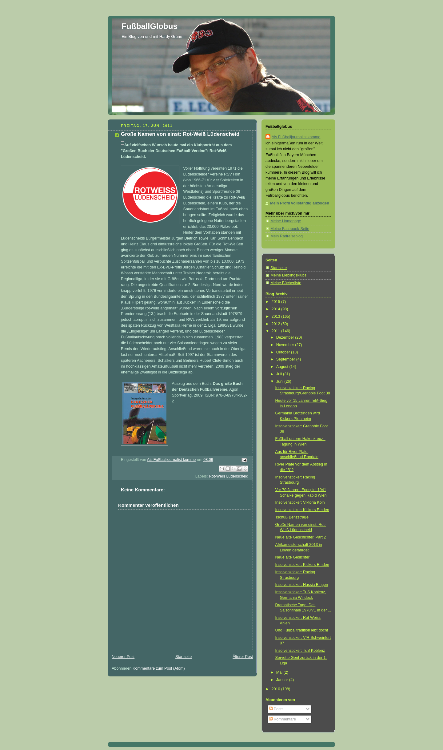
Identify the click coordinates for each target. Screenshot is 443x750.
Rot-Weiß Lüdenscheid (228, 476)
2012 (276, 324)
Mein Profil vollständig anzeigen (299, 203)
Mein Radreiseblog (286, 236)
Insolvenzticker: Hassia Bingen (301, 585)
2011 (276, 331)
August (282, 367)
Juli (279, 374)
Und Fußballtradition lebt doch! (301, 630)
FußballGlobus (150, 26)
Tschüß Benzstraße (292, 517)
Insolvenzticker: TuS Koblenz (300, 650)
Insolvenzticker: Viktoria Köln (300, 502)
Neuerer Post (123, 657)
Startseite (183, 657)
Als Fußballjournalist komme (296, 137)
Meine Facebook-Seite (289, 229)
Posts (276, 709)
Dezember (285, 337)
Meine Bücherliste (285, 283)
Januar (282, 680)
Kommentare (282, 719)
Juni (280, 381)
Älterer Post (243, 657)
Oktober (283, 352)
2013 (276, 316)
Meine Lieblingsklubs (288, 275)
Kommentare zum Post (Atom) (159, 668)
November (285, 345)
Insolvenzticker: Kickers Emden (302, 510)
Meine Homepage (285, 221)
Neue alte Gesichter (292, 557)
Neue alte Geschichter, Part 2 (300, 537)
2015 (276, 302)
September (286, 359)
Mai (280, 672)
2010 (276, 689)
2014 (276, 309)
